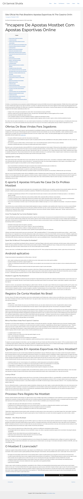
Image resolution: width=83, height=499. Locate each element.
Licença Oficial (12, 58)
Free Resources (64, 3)
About (58, 3)
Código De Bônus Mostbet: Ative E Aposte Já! (17, 99)
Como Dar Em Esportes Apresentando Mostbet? (17, 88)
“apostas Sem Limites (13, 39)
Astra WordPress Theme (50, 493)
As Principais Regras (13, 64)
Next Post (73, 486)
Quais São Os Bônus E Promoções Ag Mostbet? (17, 47)
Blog (78, 3)
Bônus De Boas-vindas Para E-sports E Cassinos (18, 53)
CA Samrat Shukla (13, 3)
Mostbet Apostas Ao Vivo (13, 83)
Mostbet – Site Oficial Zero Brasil (15, 61)
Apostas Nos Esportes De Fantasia (15, 100)
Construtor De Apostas (13, 97)
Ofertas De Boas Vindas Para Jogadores (16, 38)
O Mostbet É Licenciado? (13, 63)
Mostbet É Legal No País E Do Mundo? (16, 50)
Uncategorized (8, 17)
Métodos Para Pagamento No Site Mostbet (16, 82)
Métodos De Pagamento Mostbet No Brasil (17, 96)
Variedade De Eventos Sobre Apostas (16, 69)
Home (54, 3)
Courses (69, 3)
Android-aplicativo (12, 49)
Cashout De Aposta (12, 85)
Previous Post (10, 486)
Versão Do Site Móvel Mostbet (14, 86)
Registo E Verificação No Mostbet (15, 77)
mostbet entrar (23, 139)
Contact (74, 3)
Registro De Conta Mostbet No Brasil (16, 52)
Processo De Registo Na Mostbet (15, 60)
